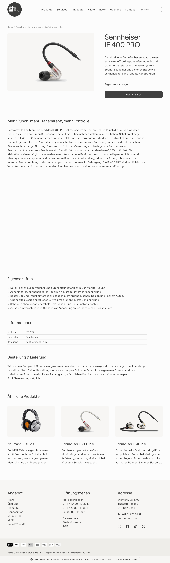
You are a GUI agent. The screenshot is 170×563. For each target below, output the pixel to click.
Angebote (77, 9)
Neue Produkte (16, 523)
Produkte (46, 9)
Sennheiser (32, 337)
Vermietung (14, 515)
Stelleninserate (72, 522)
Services (62, 9)
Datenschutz (70, 518)
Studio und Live (34, 27)
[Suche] (150, 9)
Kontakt (130, 9)
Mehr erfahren (133, 94)
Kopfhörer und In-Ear (53, 27)
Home (10, 27)
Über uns (115, 9)
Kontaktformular (128, 518)
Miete (91, 9)
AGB (65, 526)
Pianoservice (15, 511)
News (102, 9)
